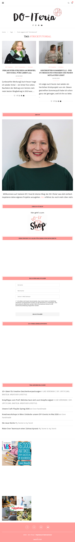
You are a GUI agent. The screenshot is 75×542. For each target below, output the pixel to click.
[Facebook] (27, 527)
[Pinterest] (38, 25)
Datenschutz (47, 535)
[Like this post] (14, 95)
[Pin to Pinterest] (21, 95)
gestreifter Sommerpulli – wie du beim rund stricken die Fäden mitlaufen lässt (56, 72)
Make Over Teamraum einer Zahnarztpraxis (20, 429)
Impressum (39, 535)
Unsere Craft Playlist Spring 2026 (16, 409)
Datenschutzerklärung (22, 305)
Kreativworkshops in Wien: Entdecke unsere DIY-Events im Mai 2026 (30, 414)
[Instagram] (35, 25)
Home (4, 32)
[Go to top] (37, 539)
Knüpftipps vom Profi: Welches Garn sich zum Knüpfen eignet (27, 400)
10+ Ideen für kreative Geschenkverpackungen (21, 391)
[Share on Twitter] (19, 95)
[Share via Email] (23, 95)
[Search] (69, 3)
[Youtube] (41, 25)
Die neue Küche (8, 423)
